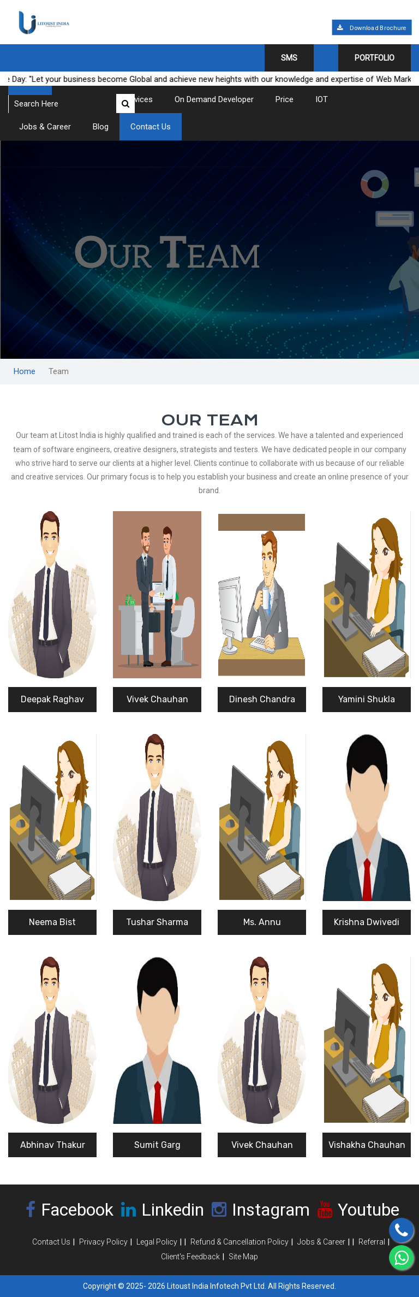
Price (285, 99)
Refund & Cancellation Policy (239, 1241)
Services (137, 99)
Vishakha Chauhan (366, 1145)
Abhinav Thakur (52, 1145)
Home (24, 371)
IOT (321, 99)
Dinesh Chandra (262, 699)
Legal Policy (156, 1241)
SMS (289, 58)
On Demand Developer (214, 99)
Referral (371, 1241)
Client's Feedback (190, 1256)
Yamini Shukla (366, 699)
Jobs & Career (45, 127)
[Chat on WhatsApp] (401, 1257)
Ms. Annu (262, 922)
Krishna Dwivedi (366, 922)
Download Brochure (371, 28)
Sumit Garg (157, 1145)
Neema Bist (52, 922)
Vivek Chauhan (157, 699)
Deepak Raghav (52, 699)
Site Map (243, 1256)
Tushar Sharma (157, 922)
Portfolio (374, 58)
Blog (101, 127)
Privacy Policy (103, 1241)
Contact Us (150, 127)
